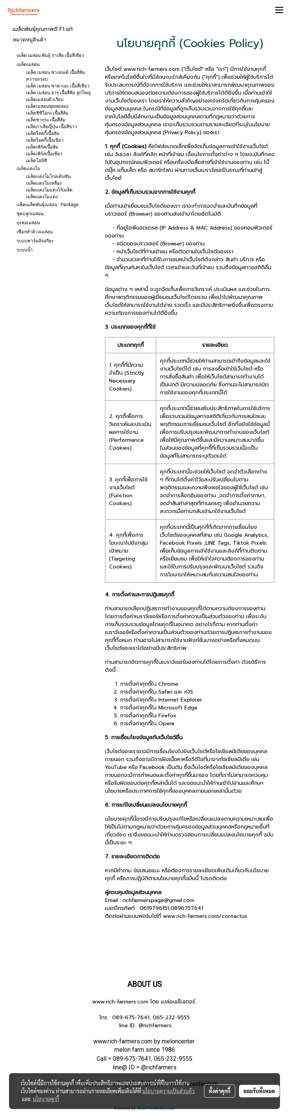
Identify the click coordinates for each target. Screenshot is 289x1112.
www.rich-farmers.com (120, 1002)
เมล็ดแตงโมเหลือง (44, 183)
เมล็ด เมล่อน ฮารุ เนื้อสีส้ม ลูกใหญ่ (58, 92)
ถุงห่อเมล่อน (28, 222)
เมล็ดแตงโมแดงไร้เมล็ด (49, 190)
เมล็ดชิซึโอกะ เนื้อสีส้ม (47, 113)
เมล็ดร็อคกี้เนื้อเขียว (45, 140)
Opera (166, 724)
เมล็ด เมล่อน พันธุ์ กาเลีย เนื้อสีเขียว (50, 55)
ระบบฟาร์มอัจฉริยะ (35, 241)
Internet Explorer (180, 700)
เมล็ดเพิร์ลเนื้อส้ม (42, 147)
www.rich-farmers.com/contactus (205, 916)
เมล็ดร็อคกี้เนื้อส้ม (42, 133)
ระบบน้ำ (25, 250)
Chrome (168, 684)
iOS (188, 692)
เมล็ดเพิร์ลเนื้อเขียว (44, 153)
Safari (165, 692)
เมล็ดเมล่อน (28, 64)
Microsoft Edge (178, 708)
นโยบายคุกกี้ (46, 1098)
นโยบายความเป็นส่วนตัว (168, 1090)
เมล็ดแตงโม (28, 168)
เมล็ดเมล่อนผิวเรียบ (45, 99)
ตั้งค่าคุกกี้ (219, 1090)
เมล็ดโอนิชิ (36, 160)
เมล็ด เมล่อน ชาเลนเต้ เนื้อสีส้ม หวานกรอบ (55, 76)
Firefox (167, 716)
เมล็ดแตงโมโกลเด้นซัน (48, 176)
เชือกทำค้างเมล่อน (35, 231)
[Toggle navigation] (279, 10)
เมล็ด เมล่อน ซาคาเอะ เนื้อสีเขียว (58, 86)
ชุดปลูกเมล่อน (30, 213)
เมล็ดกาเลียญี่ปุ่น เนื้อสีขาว (51, 126)
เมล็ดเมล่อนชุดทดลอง (47, 106)
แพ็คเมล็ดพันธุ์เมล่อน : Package (48, 204)
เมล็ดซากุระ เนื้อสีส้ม (45, 120)
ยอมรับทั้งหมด (259, 1090)
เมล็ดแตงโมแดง (42, 196)
